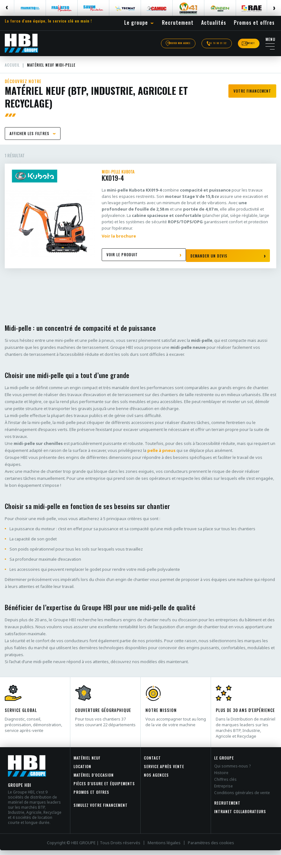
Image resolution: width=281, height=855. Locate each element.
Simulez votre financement (100, 810)
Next (274, 8)
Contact (152, 762)
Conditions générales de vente (242, 797)
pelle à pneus (161, 455)
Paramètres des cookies (211, 847)
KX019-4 (186, 181)
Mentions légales (164, 847)
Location (82, 771)
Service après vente (164, 771)
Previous (7, 8)
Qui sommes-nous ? (232, 770)
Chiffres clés (225, 784)
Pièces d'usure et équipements (104, 788)
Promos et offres (91, 797)
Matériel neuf (86, 762)
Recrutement (227, 807)
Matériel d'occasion (93, 779)
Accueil (13, 69)
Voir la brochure (119, 241)
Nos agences (156, 779)
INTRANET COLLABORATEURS (240, 816)
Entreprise (223, 790)
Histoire (221, 777)
